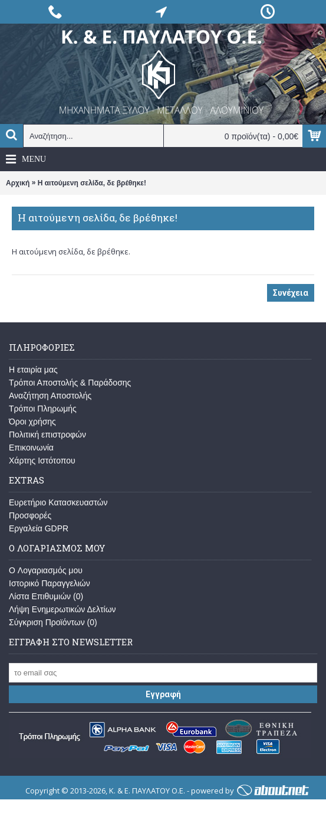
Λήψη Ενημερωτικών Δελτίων (62, 609)
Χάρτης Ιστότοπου (42, 460)
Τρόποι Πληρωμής (43, 408)
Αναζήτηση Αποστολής (50, 395)
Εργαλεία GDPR (38, 528)
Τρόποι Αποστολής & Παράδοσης (70, 382)
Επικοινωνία (31, 447)
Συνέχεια (290, 293)
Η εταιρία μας (33, 369)
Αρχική (17, 183)
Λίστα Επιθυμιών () (46, 596)
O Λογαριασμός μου (46, 570)
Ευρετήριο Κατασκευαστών (58, 502)
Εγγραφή (163, 694)
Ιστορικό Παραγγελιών (49, 583)
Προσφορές (30, 515)
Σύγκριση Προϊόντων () (53, 622)
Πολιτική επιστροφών (47, 434)
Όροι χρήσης (32, 421)
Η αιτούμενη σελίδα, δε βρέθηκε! (92, 183)
